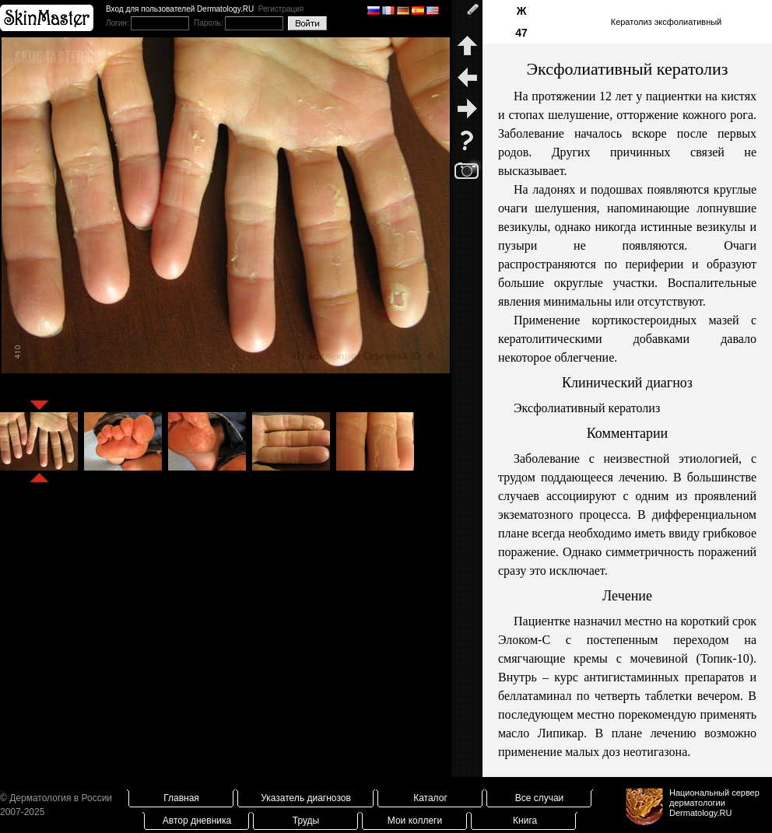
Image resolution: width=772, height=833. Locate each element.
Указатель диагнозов (306, 798)
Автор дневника (197, 820)
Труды (306, 820)
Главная (181, 798)
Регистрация (281, 9)
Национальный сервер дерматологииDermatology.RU (714, 802)
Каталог (430, 798)
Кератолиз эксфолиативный (666, 21)
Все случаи (539, 798)
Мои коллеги (415, 820)
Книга (525, 820)
